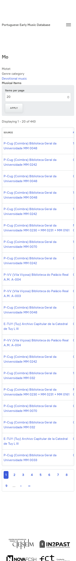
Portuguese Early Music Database (26, 25)
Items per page (14, 90)
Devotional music (14, 78)
